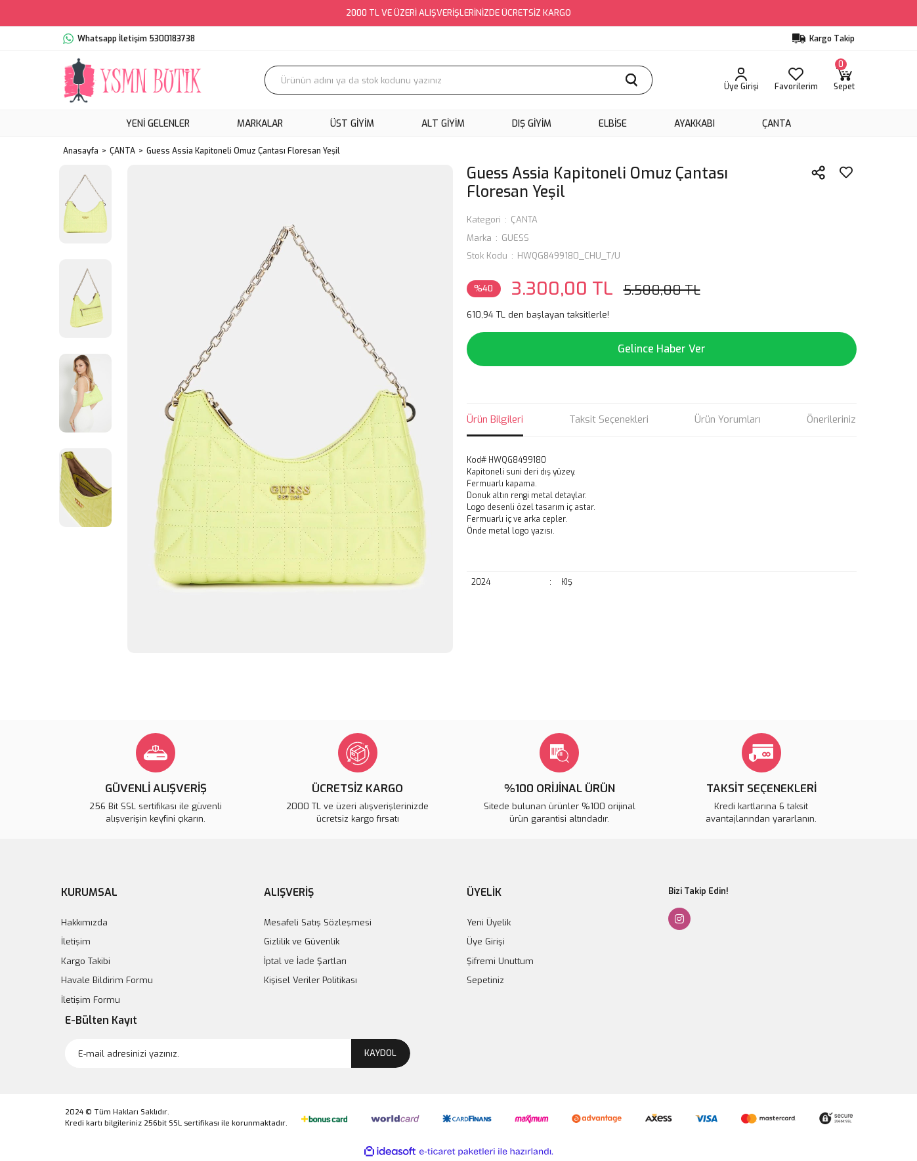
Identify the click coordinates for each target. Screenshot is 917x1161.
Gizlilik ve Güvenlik (301, 941)
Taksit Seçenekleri (609, 419)
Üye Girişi (486, 941)
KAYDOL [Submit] (380, 1053)
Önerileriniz (831, 419)
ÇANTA (524, 219)
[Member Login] (741, 80)
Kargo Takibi (85, 961)
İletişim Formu (90, 999)
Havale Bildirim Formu (107, 980)
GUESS (515, 237)
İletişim (76, 941)
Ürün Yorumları (727, 419)
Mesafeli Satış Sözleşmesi (318, 922)
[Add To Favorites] (846, 172)
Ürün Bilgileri (495, 419)
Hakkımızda (84, 922)
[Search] (458, 80)
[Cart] (844, 80)
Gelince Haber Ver (662, 349)
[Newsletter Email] (237, 1053)
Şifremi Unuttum (500, 961)
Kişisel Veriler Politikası (310, 980)
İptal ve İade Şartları (305, 961)
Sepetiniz (485, 980)
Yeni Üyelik (489, 922)
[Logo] (133, 80)
